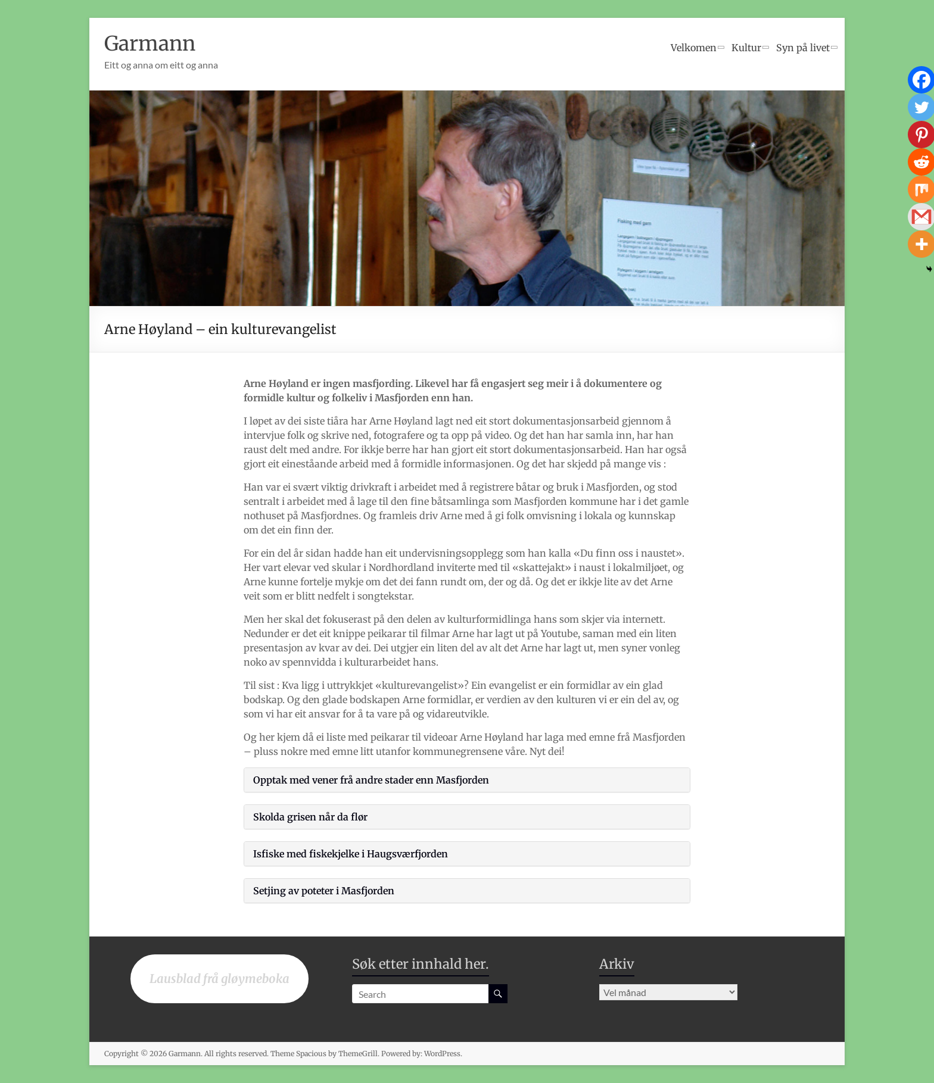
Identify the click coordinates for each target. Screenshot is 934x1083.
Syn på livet (803, 48)
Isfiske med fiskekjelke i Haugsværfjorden (350, 854)
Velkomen (694, 48)
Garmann (153, 43)
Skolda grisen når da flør (310, 817)
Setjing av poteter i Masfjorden (323, 891)
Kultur (746, 48)
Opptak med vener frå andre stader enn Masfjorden (371, 780)
